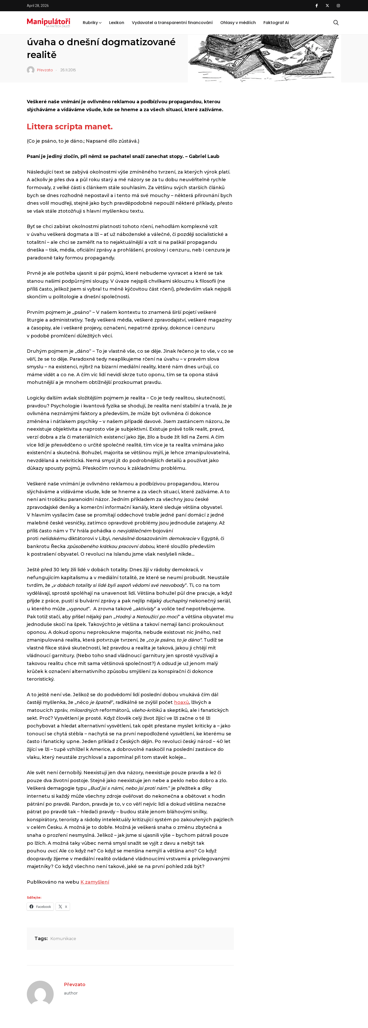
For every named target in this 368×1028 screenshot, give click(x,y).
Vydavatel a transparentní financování (172, 23)
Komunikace (63, 938)
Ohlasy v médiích (238, 23)
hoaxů (181, 702)
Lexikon (116, 23)
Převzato (74, 984)
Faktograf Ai (276, 23)
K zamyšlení (94, 882)
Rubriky (90, 23)
